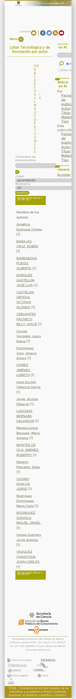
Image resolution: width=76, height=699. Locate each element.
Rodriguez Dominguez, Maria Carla (25, 501)
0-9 (36, 65)
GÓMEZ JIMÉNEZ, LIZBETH (23, 370)
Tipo (65, 121)
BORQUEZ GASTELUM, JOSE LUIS (25, 280)
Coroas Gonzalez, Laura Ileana (28, 336)
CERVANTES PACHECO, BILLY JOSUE (26, 319)
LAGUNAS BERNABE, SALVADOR (25, 416)
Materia (67, 117)
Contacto (25, 31)
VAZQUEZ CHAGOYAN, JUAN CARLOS (28, 556)
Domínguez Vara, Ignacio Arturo (26, 353)
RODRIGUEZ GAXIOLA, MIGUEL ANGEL (28, 518)
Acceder (64, 175)
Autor (66, 109)
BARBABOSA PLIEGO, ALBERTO (26, 263)
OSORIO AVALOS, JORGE (23, 484)
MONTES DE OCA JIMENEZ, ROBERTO (27, 450)
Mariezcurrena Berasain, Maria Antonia (28, 433)
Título (66, 113)
